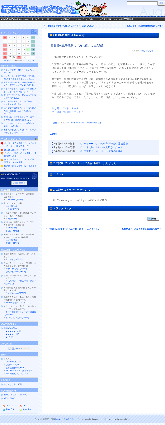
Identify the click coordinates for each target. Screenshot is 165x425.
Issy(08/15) (11, 206)
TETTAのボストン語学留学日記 (20, 371)
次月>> (30, 61)
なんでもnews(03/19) (16, 293)
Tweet (52, 134)
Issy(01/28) (11, 228)
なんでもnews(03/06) (16, 272)
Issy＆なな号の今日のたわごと (53, 8)
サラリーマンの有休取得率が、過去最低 (106, 143)
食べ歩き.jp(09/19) (14, 259)
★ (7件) (9, 337)
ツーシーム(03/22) (14, 199)
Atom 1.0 (27, 409)
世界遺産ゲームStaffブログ (18, 368)
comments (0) (78, 123)
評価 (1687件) (10, 328)
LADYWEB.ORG (14, 362)
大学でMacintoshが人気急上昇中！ (103, 147)
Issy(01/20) (11, 240)
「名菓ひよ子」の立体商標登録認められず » (144, 26)
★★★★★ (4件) (13, 331)
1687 (18, 384)
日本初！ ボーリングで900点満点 (103, 151)
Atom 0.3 (10, 409)
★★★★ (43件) (13, 334)
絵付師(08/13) (12, 209)
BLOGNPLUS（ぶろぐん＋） (17, 395)
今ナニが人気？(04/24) (16, 269)
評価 (55, 123)
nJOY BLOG (10, 398)
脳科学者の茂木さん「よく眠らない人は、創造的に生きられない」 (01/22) (20, 110)
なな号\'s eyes (12, 365)
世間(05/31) (11, 218)
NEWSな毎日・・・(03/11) (18, 303)
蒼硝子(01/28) (12, 231)
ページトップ (153, 219)
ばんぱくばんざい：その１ (16, 150)
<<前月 (7, 61)
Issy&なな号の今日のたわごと (68, 419)
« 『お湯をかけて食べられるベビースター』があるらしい (69, 26)
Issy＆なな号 (147, 51)
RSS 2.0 (26, 406)
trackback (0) (94, 123)
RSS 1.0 (9, 406)
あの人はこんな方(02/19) (17, 318)
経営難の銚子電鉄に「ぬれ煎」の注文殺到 (78, 45)
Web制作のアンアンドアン (18, 374)
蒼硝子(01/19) (12, 243)
